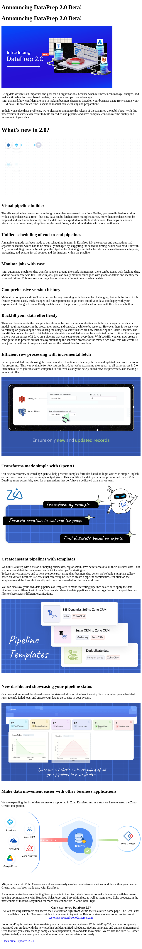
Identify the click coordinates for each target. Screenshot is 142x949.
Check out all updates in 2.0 (18, 941)
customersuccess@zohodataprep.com (70, 917)
